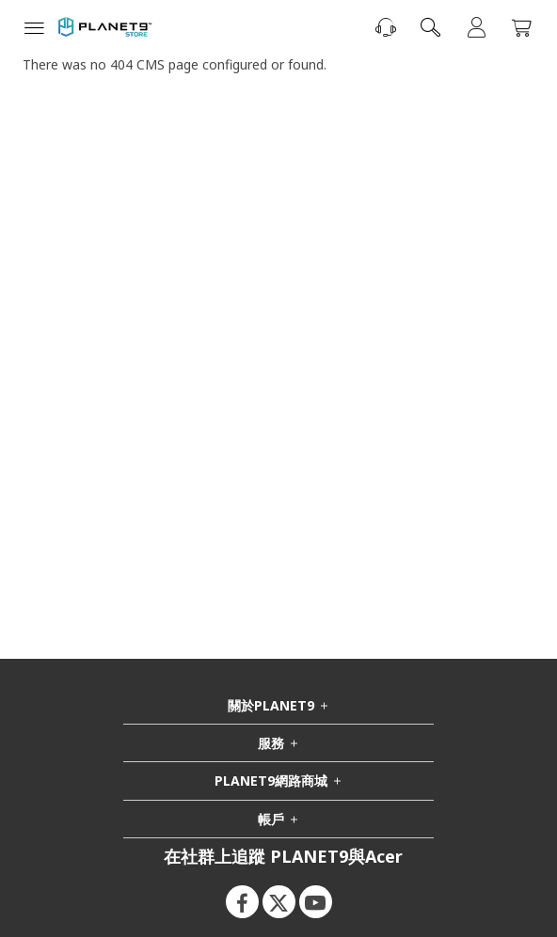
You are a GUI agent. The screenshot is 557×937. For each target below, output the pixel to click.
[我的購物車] (521, 28)
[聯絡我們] (386, 27)
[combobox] (431, 27)
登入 (476, 27)
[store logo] (105, 27)
